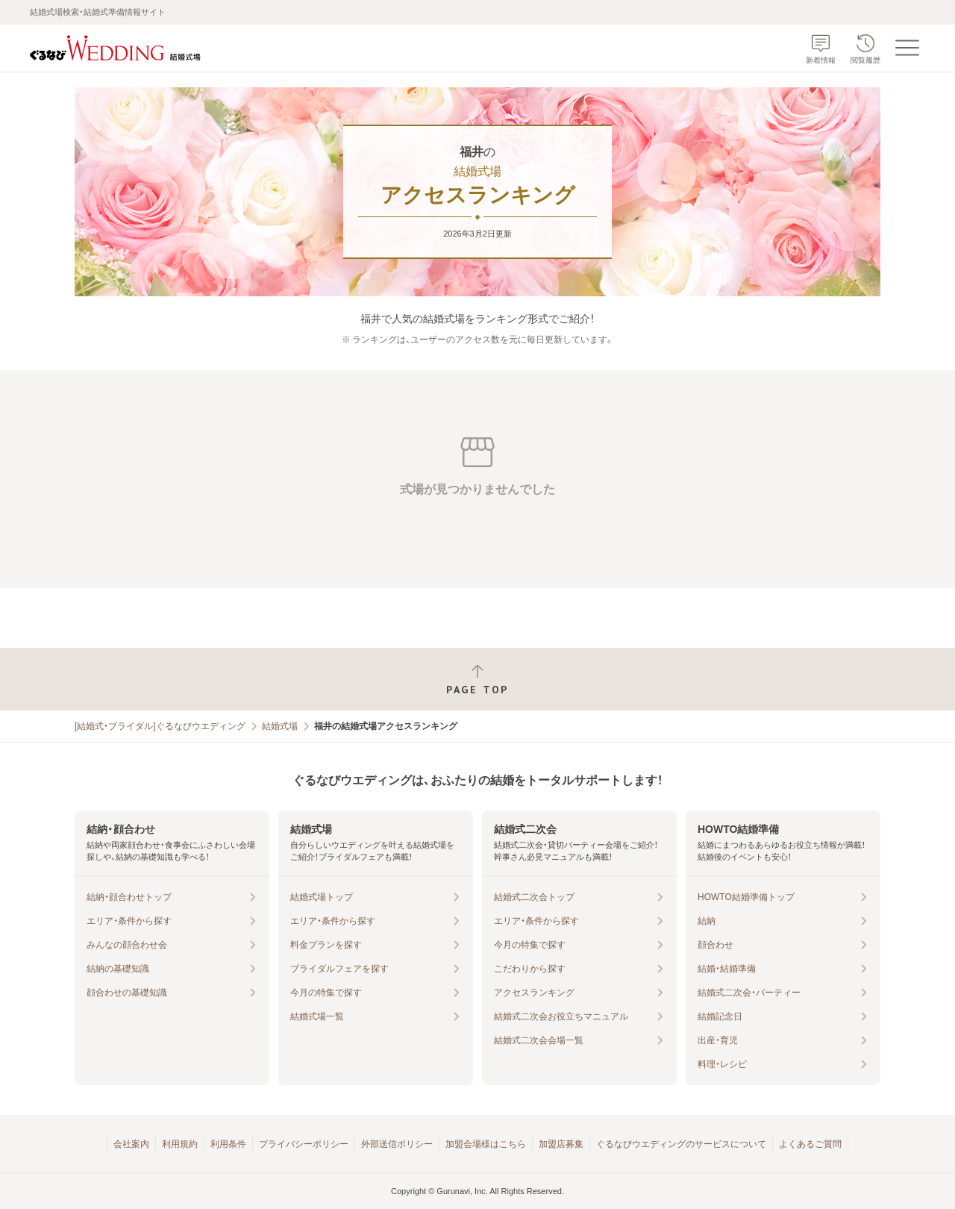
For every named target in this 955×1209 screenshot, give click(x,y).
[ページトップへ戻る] (477, 679)
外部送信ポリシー (397, 1144)
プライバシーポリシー (303, 1144)
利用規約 (180, 1144)
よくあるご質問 (810, 1144)
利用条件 (228, 1144)
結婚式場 (280, 726)
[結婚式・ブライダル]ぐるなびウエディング (160, 726)
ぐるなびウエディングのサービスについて (681, 1144)
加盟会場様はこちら (485, 1144)
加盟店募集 (561, 1144)
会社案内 (131, 1144)
